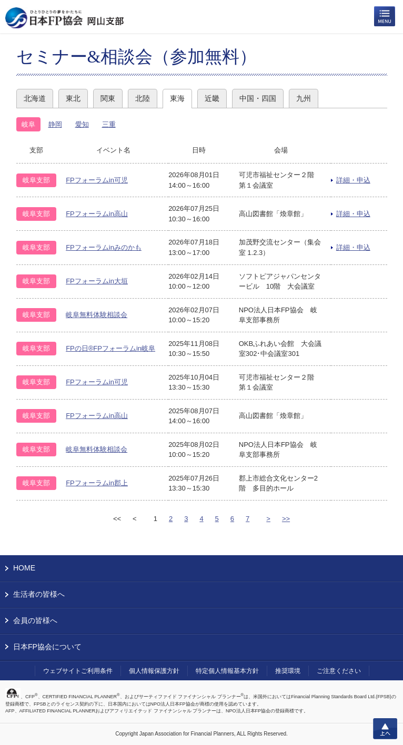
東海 (177, 98)
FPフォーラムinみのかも (104, 247)
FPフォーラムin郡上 (97, 483)
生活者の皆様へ (39, 594)
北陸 (142, 98)
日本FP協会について (47, 646)
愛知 (82, 124)
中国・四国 (257, 98)
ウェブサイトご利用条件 (78, 671)
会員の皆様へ (35, 620)
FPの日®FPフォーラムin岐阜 (110, 348)
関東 (107, 98)
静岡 (55, 124)
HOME (24, 568)
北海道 (35, 98)
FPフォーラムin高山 (97, 214)
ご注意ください (339, 671)
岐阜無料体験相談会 (96, 315)
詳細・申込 (353, 180)
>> (286, 519)
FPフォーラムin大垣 (97, 281)
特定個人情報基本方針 (227, 671)
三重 (109, 124)
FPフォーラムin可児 (97, 180)
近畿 (212, 98)
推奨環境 (287, 671)
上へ (385, 729)
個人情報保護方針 (154, 671)
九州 (303, 98)
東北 (73, 98)
